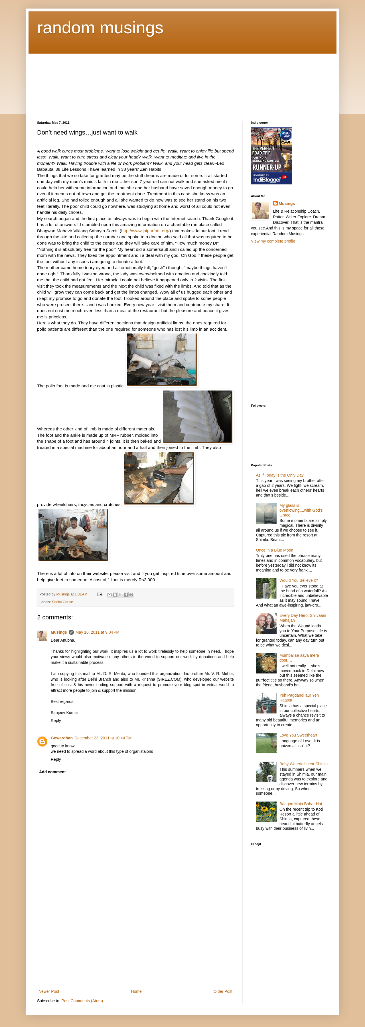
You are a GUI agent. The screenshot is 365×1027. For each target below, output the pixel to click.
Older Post (223, 991)
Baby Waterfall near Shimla (303, 764)
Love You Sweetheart (298, 735)
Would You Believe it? (298, 580)
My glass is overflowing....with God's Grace (301, 510)
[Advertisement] (65, 82)
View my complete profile (273, 241)
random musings (100, 27)
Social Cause (62, 602)
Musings (59, 632)
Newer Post (48, 991)
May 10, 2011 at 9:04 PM (97, 632)
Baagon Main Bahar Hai (300, 804)
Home (136, 991)
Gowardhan (62, 738)
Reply (56, 720)
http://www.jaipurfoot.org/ (145, 230)
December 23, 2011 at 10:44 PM (102, 738)
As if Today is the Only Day (280, 475)
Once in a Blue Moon (274, 550)
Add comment (52, 772)
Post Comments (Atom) (82, 1000)
